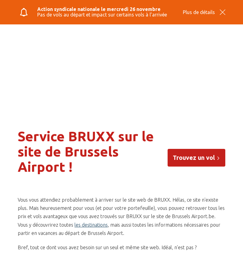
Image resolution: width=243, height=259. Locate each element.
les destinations (91, 225)
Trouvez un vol (196, 157)
